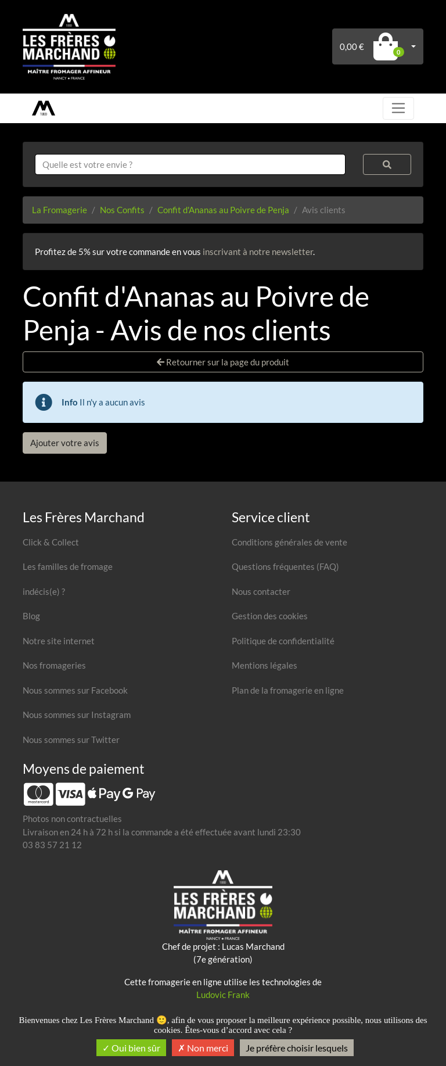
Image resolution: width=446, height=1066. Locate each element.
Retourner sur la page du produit (223, 362)
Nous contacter (261, 591)
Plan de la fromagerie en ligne (288, 690)
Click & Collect (51, 542)
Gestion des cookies (270, 616)
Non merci (203, 1047)
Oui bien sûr (131, 1047)
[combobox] (190, 164)
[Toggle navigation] (398, 108)
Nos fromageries (54, 665)
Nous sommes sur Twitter (71, 739)
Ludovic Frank (223, 994)
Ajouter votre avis (64, 442)
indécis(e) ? (44, 591)
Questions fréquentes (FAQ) (285, 566)
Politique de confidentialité (283, 641)
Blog (31, 616)
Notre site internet (59, 641)
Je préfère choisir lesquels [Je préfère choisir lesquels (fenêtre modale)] (297, 1047)
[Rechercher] (387, 164)
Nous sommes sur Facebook (75, 690)
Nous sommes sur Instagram (77, 714)
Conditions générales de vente (289, 542)
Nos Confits (122, 209)
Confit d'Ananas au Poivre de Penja (223, 209)
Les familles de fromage (68, 566)
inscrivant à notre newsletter (258, 251)
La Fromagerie (59, 209)
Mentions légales (264, 665)
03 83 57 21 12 (52, 844)
